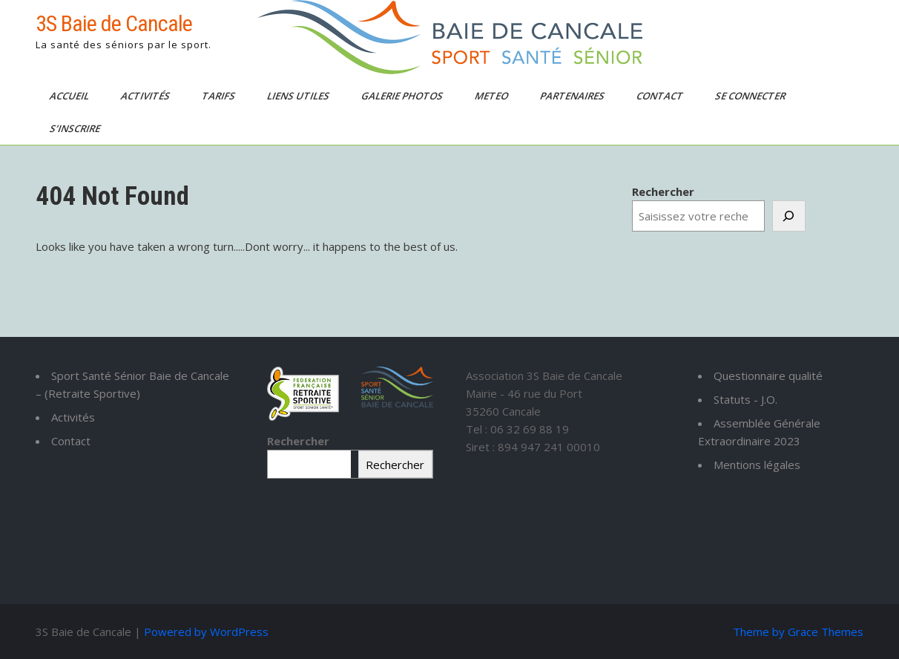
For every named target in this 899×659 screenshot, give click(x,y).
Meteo (492, 95)
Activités (146, 95)
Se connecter (751, 95)
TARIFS (219, 95)
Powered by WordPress (206, 631)
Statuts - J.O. (745, 399)
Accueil (70, 95)
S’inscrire (76, 128)
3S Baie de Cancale (114, 23)
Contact (661, 95)
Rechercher (663, 191)
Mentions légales (757, 464)
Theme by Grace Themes (798, 631)
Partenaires (573, 95)
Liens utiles (299, 95)
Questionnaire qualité (768, 375)
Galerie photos (403, 95)
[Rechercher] (789, 216)
